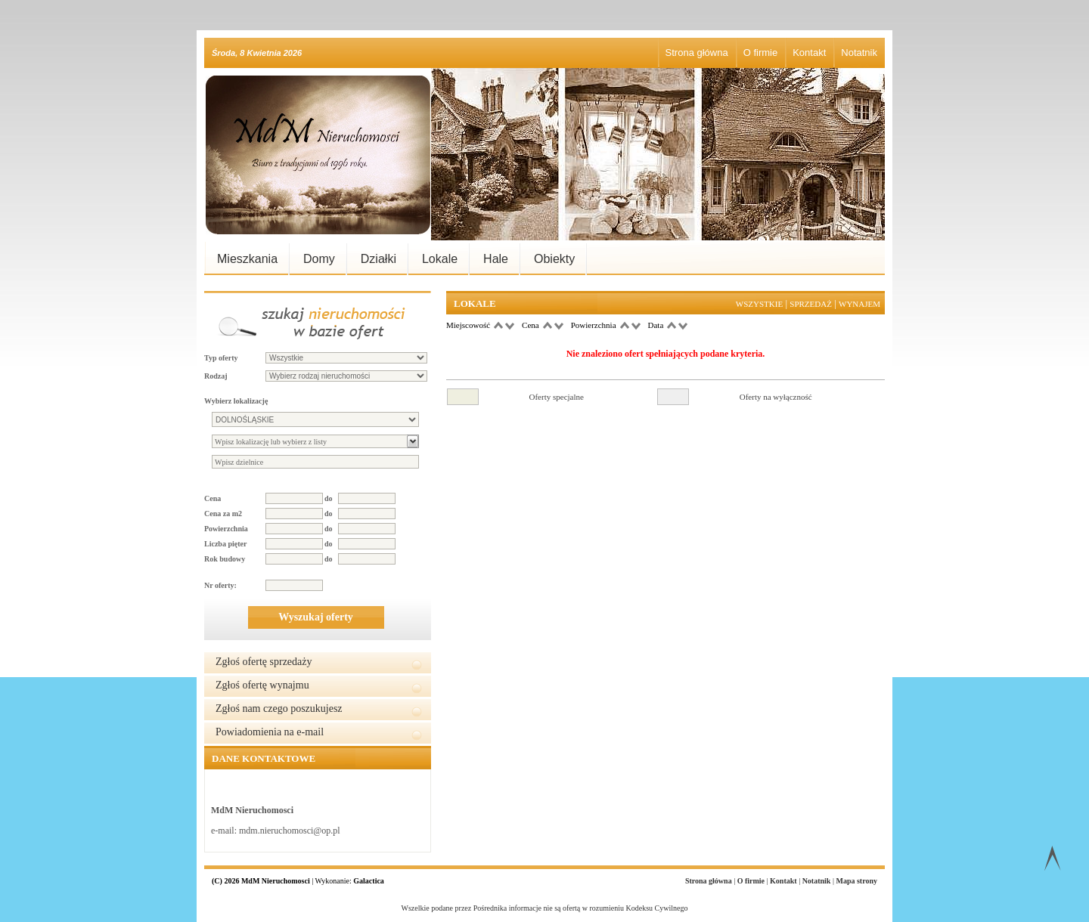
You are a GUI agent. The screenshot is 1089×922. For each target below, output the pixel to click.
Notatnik (859, 52)
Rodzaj (216, 376)
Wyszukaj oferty (315, 617)
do (328, 498)
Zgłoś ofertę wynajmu (262, 685)
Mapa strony (856, 881)
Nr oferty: (220, 585)
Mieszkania (247, 258)
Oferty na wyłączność (776, 396)
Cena (212, 498)
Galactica (368, 881)
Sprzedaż (811, 303)
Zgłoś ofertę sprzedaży (264, 661)
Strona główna (697, 52)
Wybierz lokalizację (236, 401)
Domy (319, 258)
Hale (495, 258)
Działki (378, 258)
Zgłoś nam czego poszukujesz (279, 708)
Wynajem (859, 303)
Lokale (440, 258)
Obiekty (554, 258)
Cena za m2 (223, 513)
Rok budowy (224, 559)
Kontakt (809, 52)
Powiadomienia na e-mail (270, 732)
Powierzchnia (226, 528)
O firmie (760, 52)
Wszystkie (759, 303)
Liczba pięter (225, 544)
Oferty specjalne (556, 396)
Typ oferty (221, 358)
